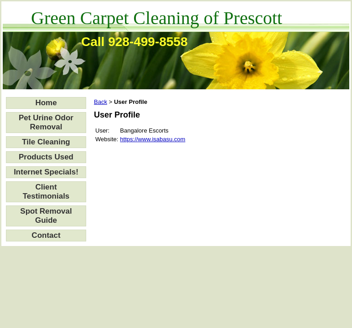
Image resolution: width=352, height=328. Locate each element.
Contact (45, 235)
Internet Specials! (46, 172)
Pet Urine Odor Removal (46, 122)
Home (46, 102)
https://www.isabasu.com (152, 139)
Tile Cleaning (46, 142)
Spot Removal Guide (46, 216)
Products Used (46, 157)
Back (100, 101)
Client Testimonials (46, 191)
